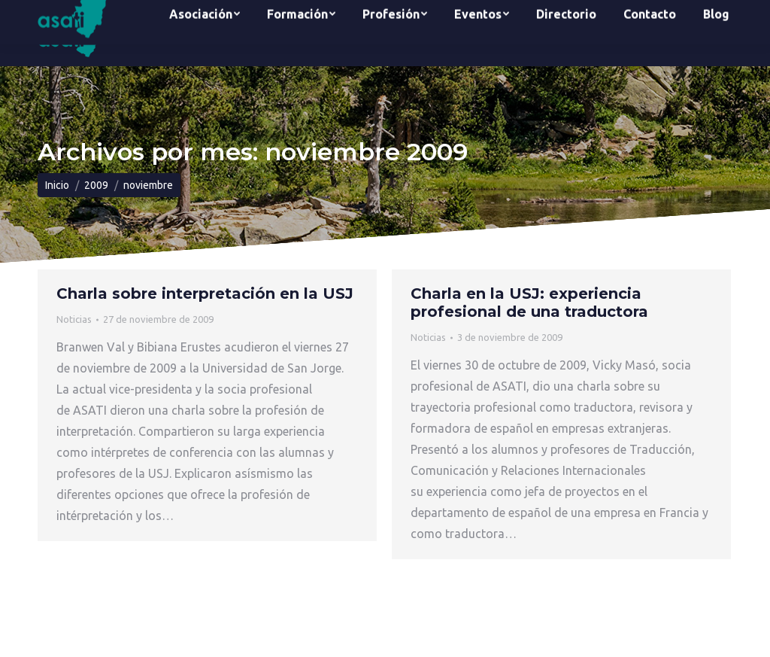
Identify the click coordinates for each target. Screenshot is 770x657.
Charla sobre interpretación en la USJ (204, 293)
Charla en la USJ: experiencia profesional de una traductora (529, 302)
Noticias (74, 319)
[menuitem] (204, 33)
